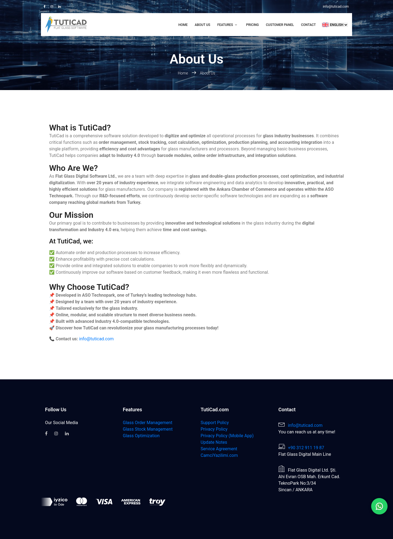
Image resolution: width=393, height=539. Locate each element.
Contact (308, 25)
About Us (202, 25)
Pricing (252, 25)
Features (225, 25)
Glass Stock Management (147, 429)
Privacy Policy (214, 429)
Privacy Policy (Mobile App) (227, 435)
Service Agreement (219, 448)
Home (183, 25)
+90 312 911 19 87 (306, 447)
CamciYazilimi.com (219, 455)
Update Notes (214, 442)
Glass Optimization (141, 435)
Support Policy (215, 422)
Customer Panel (280, 25)
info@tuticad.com (336, 6)
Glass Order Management (147, 422)
